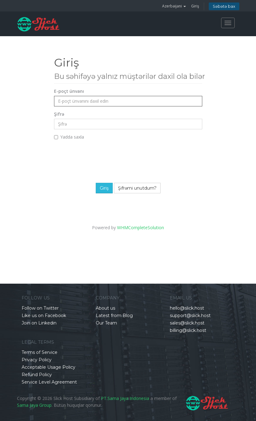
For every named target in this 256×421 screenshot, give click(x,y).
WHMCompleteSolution (140, 227)
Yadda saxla (69, 137)
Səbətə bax (224, 6)
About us (105, 308)
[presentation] (132, 160)
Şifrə (59, 114)
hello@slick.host (187, 308)
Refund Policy (37, 374)
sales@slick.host (187, 323)
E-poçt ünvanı (69, 91)
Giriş (195, 6)
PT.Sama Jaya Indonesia (125, 398)
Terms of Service (39, 352)
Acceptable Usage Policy (48, 367)
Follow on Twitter (40, 308)
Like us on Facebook (44, 315)
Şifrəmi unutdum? (137, 188)
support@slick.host (190, 315)
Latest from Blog (114, 315)
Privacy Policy (37, 360)
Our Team (106, 323)
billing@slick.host (188, 330)
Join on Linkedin (39, 323)
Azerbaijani (174, 6)
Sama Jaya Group (34, 405)
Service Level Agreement (49, 382)
